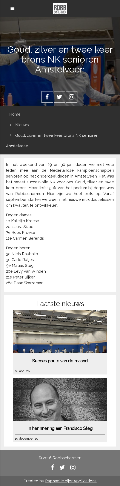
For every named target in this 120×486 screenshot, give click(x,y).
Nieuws (22, 125)
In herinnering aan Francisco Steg (60, 428)
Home (14, 114)
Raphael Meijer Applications (71, 481)
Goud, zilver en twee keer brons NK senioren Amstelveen (52, 140)
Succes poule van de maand (60, 361)
